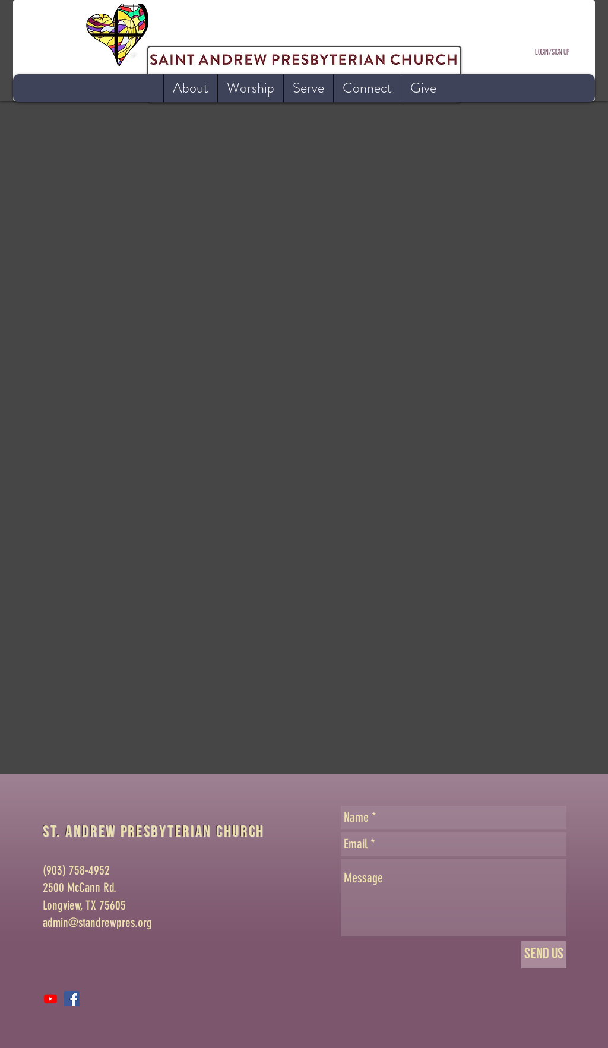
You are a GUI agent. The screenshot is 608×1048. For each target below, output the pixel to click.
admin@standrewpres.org (97, 922)
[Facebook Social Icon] (72, 998)
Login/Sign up (552, 52)
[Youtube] (50, 998)
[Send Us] (543, 954)
